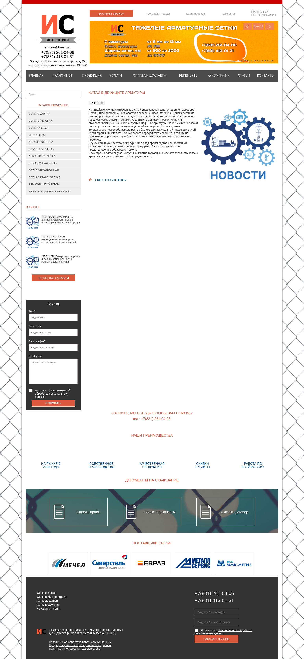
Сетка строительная (44, 170)
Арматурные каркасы (44, 184)
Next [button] (268, 563)
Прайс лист (228, 13)
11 (272, 60)
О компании (219, 75)
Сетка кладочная (48, 604)
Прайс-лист (62, 75)
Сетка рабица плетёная (52, 596)
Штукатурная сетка (43, 163)
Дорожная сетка (41, 141)
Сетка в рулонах (41, 120)
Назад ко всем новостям (110, 179)
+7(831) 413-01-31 (57, 56)
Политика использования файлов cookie (74, 648)
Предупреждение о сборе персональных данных (80, 645)
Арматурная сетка (42, 156)
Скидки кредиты (202, 456)
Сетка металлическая (45, 177)
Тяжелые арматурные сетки (49, 191)
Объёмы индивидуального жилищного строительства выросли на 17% (58, 239)
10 (268, 60)
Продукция (92, 75)
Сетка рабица (38, 127)
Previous (247, 26)
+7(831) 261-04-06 (57, 52)
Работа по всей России (253, 456)
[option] (69, 563)
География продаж (158, 13)
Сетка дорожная (47, 600)
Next (269, 26)
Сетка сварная (39, 113)
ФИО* (32, 311)
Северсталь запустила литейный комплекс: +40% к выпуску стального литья (60, 259)
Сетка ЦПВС (37, 134)
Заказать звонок (111, 13)
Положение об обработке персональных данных (80, 641)
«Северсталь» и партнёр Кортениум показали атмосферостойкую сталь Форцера (60, 220)
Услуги (116, 75)
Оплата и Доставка (149, 75)
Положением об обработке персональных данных (52, 393)
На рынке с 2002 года (51, 456)
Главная (36, 75)
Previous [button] (36, 563)
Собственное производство (101, 456)
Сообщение (35, 356)
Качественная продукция (152, 456)
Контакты (265, 75)
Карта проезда (195, 13)
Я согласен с (52, 393)
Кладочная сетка (41, 149)
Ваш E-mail (35, 326)
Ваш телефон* (37, 341)
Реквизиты (188, 75)
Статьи (244, 75)
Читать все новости (53, 277)
